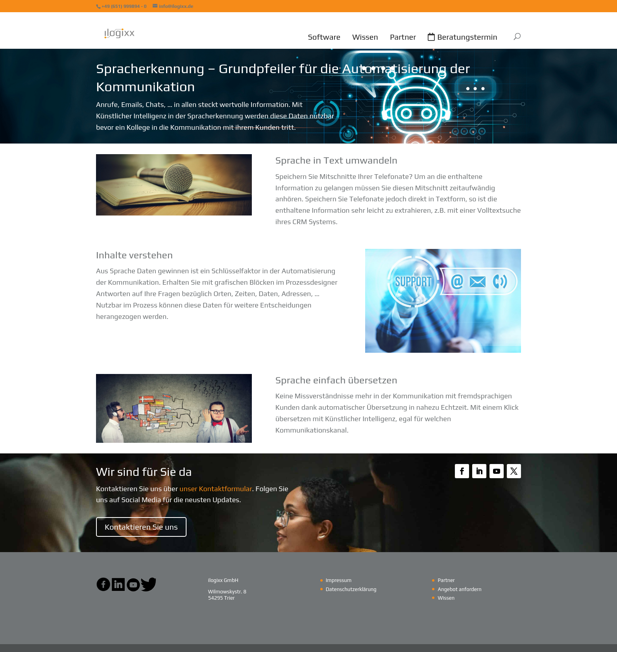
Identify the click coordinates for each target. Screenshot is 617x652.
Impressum (339, 580)
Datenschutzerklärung (351, 589)
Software (324, 36)
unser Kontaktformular (215, 488)
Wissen (365, 36)
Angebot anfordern (459, 589)
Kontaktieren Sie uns (141, 526)
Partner (403, 36)
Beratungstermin (467, 36)
